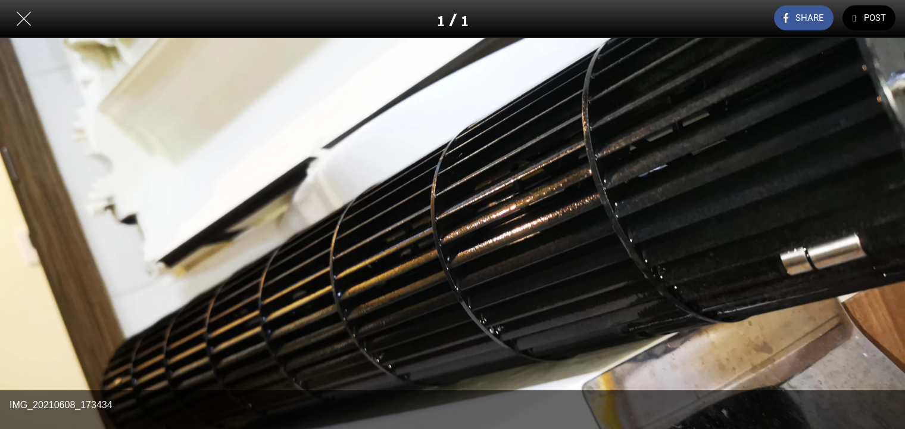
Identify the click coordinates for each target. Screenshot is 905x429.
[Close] (24, 19)
